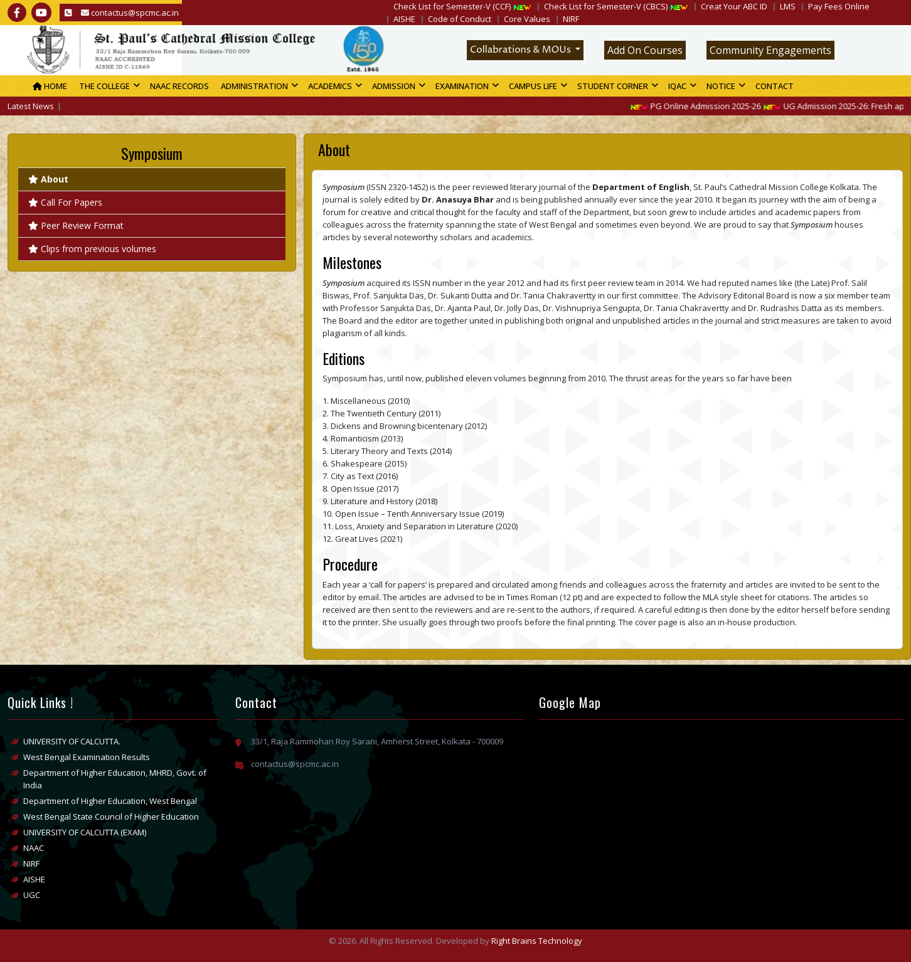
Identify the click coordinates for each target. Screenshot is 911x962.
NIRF (571, 18)
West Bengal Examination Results (86, 757)
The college (104, 86)
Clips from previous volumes (92, 249)
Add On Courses (645, 50)
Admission (393, 86)
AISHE (404, 18)
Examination (462, 86)
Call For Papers (65, 202)
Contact (774, 86)
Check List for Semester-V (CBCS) (606, 6)
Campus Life (533, 86)
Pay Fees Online (839, 6)
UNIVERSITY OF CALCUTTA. (71, 741)
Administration (254, 86)
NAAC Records (179, 86)
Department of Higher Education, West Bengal (110, 800)
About (48, 179)
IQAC (677, 86)
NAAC (33, 848)
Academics (330, 86)
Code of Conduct (459, 18)
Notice (720, 86)
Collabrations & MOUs (521, 49)
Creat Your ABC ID (734, 6)
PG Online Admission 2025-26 (705, 106)
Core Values (527, 18)
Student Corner (612, 86)
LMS (788, 6)
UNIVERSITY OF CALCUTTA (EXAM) (84, 832)
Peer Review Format (76, 225)
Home (50, 86)
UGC (31, 895)
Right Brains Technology (536, 940)
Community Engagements (770, 50)
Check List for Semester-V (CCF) (452, 6)
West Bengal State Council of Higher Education (111, 816)
